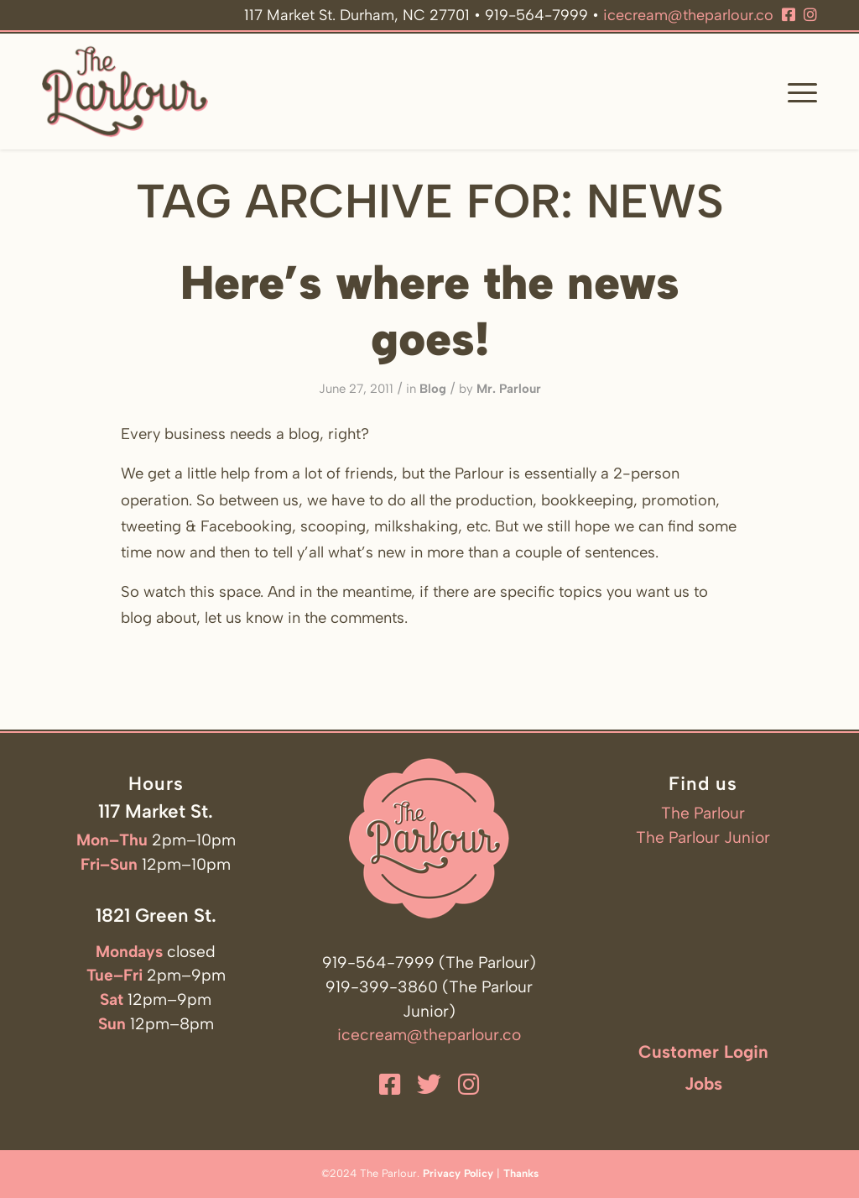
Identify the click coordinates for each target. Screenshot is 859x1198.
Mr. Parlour (508, 388)
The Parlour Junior (703, 837)
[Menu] (797, 91)
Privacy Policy (458, 1173)
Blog (432, 388)
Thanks (521, 1173)
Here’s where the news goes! (429, 310)
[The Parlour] (125, 91)
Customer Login (703, 1051)
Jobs (703, 1083)
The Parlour (703, 813)
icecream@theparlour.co (688, 15)
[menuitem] (797, 91)
